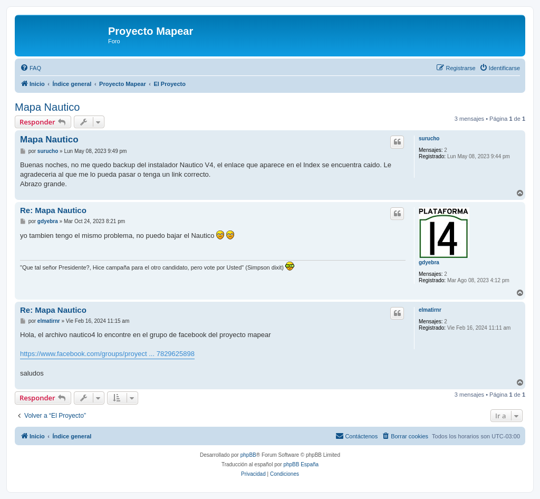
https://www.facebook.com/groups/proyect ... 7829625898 (107, 354)
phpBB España (301, 464)
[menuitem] (30, 68)
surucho (429, 138)
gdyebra (429, 262)
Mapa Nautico (47, 107)
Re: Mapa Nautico (53, 210)
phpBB (248, 455)
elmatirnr (430, 310)
